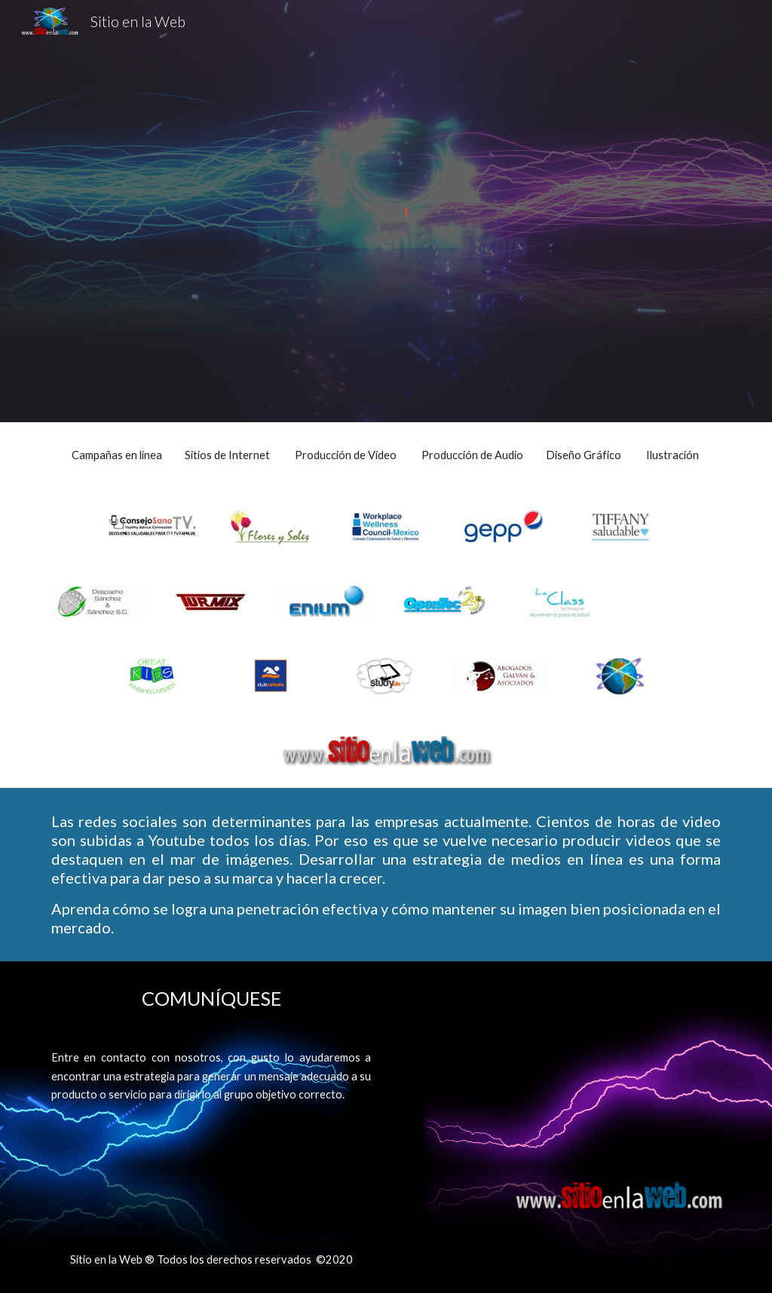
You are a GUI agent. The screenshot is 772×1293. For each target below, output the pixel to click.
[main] (386, 455)
